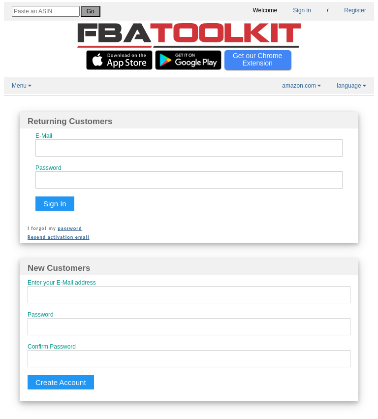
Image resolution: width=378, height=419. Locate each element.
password (70, 228)
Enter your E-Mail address (62, 282)
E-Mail (43, 135)
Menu (22, 85)
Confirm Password (52, 346)
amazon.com (301, 85)
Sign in (302, 10)
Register (355, 10)
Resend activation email (59, 237)
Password (48, 167)
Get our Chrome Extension (257, 59)
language (351, 85)
